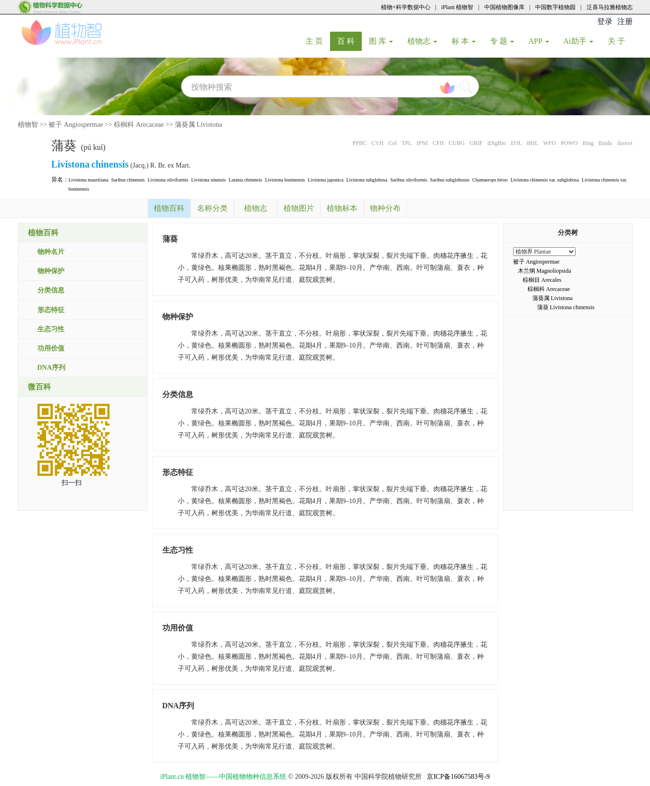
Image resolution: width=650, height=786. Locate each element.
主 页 (318, 40)
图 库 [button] (381, 41)
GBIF (475, 143)
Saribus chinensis (128, 179)
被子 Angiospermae (76, 124)
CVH (377, 143)
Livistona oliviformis (167, 179)
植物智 (28, 124)
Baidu (606, 143)
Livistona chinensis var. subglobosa (545, 179)
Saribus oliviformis (408, 179)
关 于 (620, 40)
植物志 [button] (422, 41)
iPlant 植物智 (457, 7)
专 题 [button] (502, 41)
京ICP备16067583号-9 (458, 776)
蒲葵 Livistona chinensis (566, 307)
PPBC (360, 143)
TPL (407, 143)
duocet (625, 143)
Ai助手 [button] (578, 41)
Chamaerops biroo (490, 179)
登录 (605, 21)
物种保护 (50, 271)
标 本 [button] (464, 41)
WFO (549, 143)
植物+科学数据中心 (405, 7)
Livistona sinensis (208, 179)
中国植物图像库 (504, 7)
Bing (587, 143)
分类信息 (50, 290)
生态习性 (50, 329)
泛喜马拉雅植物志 (610, 7)
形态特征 (50, 310)
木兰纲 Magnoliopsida (544, 270)
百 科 (349, 40)
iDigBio (496, 143)
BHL (532, 143)
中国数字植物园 (555, 7)
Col (392, 143)
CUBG (457, 143)
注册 (625, 21)
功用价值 (50, 348)
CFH (437, 143)
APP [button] (538, 41)
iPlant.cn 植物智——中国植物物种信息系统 (223, 776)
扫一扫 (71, 482)
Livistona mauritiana (89, 179)
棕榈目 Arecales (542, 280)
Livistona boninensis (285, 179)
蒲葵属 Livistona (198, 124)
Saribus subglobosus (449, 179)
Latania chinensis (245, 179)
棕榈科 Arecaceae (139, 124)
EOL (516, 143)
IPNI (422, 143)
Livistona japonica (325, 179)
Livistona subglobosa (366, 179)
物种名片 (50, 251)
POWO (569, 143)
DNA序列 (51, 367)
